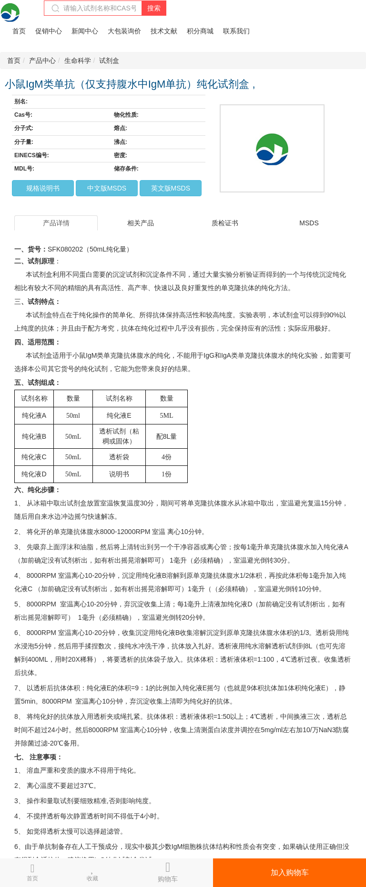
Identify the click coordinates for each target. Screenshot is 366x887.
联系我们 (236, 31)
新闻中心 (84, 31)
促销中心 (48, 31)
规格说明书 (43, 188)
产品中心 (42, 60)
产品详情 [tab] (56, 223)
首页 (19, 31)
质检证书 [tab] (225, 223)
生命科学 (77, 60)
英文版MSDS (170, 188)
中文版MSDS (106, 188)
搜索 (154, 8)
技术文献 (164, 31)
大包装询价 (124, 31)
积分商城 (200, 31)
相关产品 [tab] (140, 223)
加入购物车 (290, 872)
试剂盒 (109, 60)
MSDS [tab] (308, 223)
